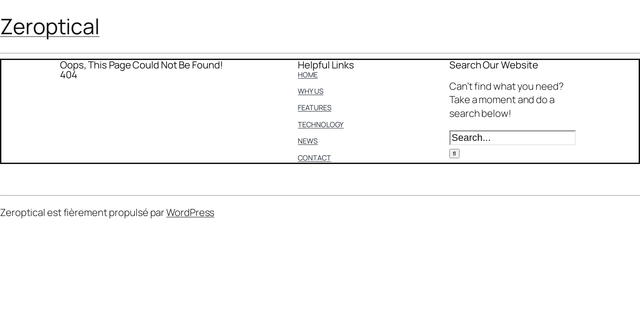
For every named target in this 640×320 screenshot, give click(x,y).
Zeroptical (50, 26)
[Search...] (512, 137)
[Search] (454, 153)
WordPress (190, 212)
